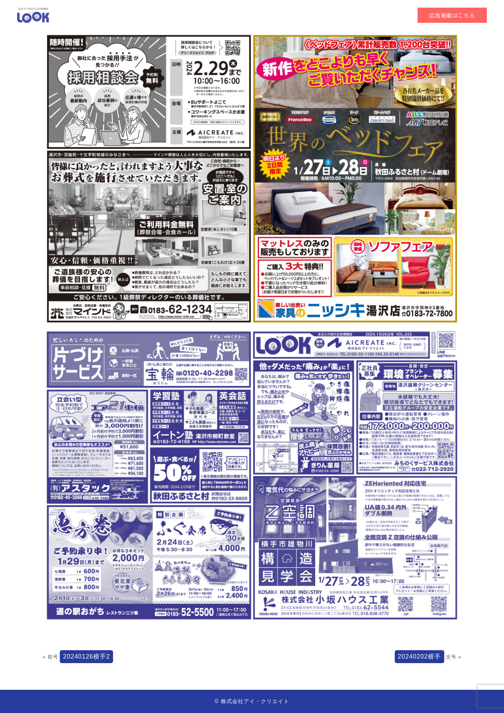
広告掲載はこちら (452, 15)
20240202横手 (419, 656)
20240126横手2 (86, 656)
